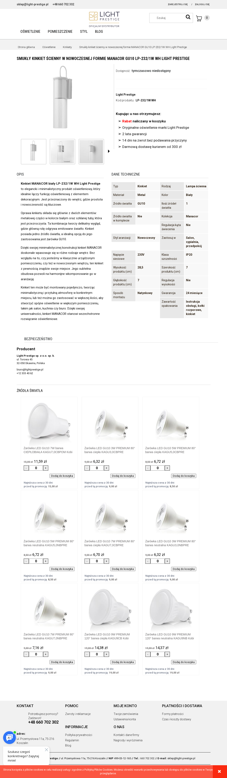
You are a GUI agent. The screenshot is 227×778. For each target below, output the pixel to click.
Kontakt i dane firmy (126, 735)
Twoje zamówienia (126, 714)
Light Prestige (125, 94)
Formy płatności (172, 714)
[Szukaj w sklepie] (173, 17)
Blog (68, 745)
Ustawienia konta (125, 719)
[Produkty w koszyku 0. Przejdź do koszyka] (203, 18)
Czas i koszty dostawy (176, 719)
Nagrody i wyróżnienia (128, 740)
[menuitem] (30, 31)
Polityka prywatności (78, 735)
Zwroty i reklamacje (78, 714)
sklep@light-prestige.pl (32, 4)
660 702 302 (147, 758)
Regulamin (72, 740)
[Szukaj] (188, 17)
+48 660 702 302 (63, 4)
